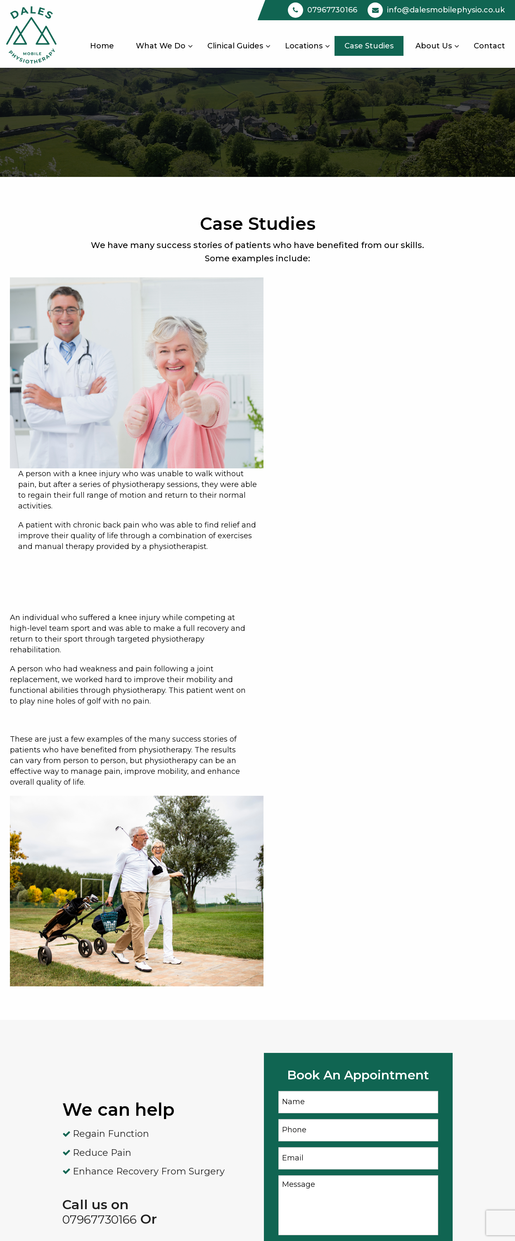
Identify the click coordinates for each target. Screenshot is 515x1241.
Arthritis (175, 1057)
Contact (489, 45)
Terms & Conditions (474, 1224)
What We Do (160, 45)
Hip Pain (176, 1128)
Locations (304, 45)
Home (102, 45)
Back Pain (179, 1111)
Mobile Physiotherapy (311, 1057)
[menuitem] (102, 46)
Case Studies (369, 45)
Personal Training (193, 1075)
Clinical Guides (235, 45)
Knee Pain (179, 1093)
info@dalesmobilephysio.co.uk (445, 1093)
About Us (433, 45)
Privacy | (422, 1224)
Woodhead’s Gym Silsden (318, 1075)
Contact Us (105, 1111)
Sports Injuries (187, 1146)
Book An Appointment (430, 1075)
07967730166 (99, 916)
